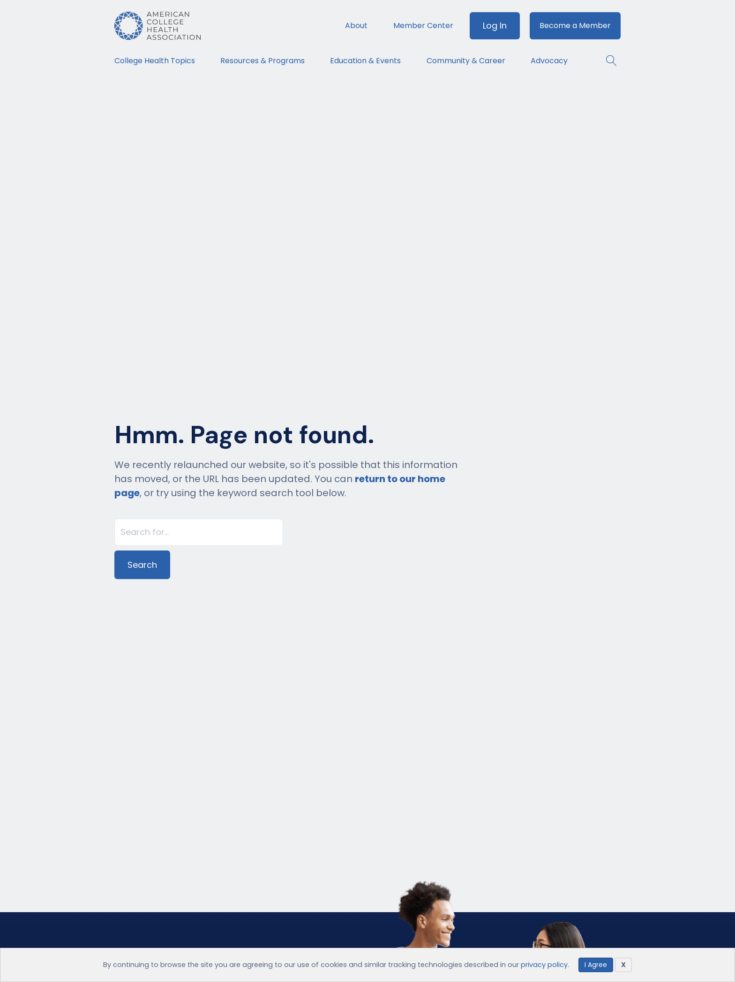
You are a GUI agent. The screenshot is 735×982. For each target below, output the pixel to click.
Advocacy (549, 60)
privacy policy (544, 964)
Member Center (423, 25)
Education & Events (365, 60)
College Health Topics (154, 60)
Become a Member (575, 25)
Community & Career (466, 60)
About (356, 25)
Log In (495, 25)
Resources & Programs (262, 60)
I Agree (596, 964)
